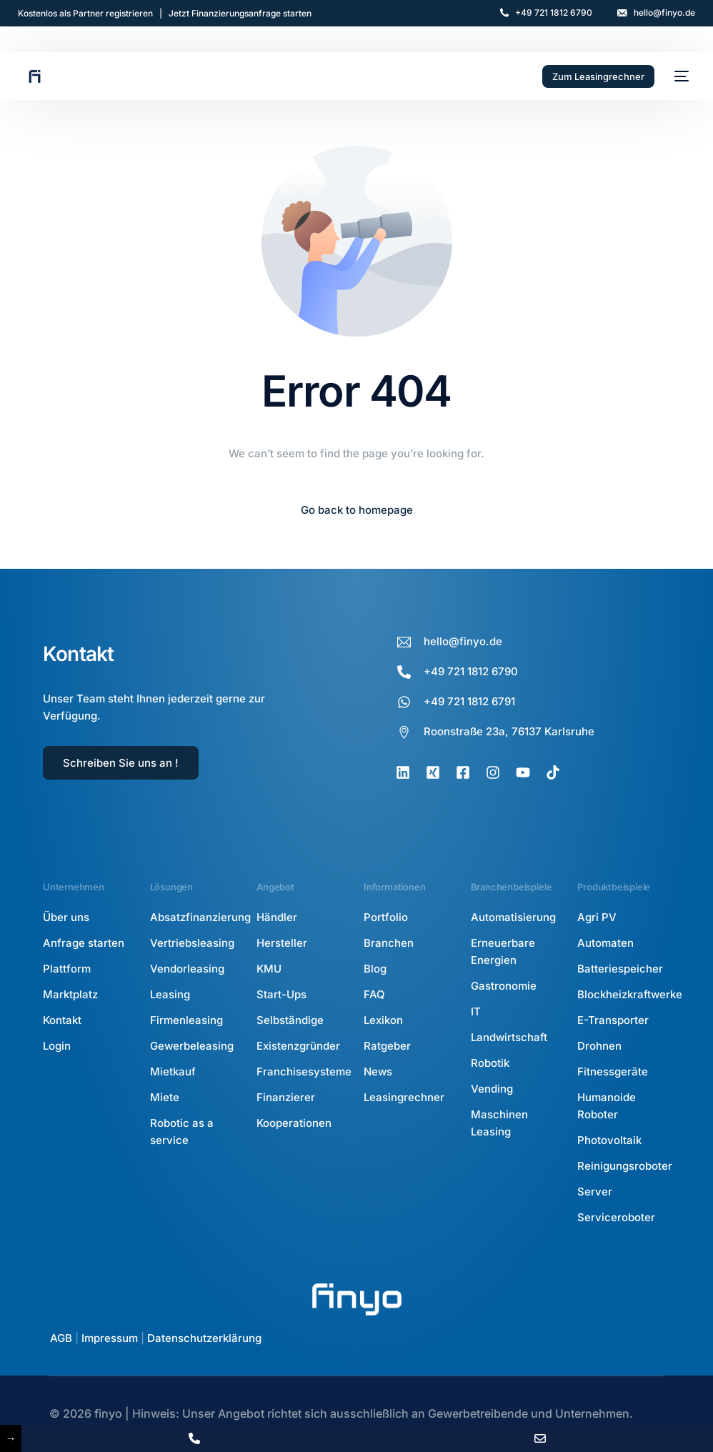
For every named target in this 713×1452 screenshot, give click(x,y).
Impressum (109, 1338)
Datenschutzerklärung (204, 1338)
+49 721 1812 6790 (553, 13)
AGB (61, 1338)
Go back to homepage (357, 510)
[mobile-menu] (679, 76)
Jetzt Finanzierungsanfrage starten (240, 13)
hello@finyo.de (664, 13)
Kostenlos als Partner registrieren (85, 13)
